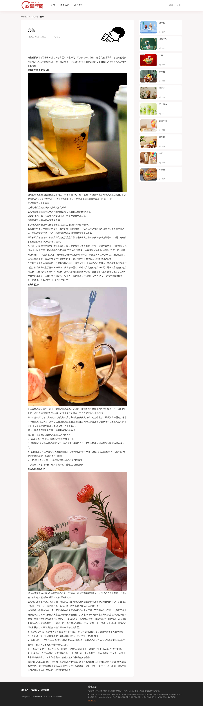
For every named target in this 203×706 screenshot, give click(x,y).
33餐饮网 (24, 17)
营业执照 (92, 701)
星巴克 (162, 88)
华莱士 (162, 55)
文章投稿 (45, 690)
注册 (178, 5)
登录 (171, 5)
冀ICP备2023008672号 (53, 697)
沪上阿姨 (163, 104)
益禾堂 (162, 23)
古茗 (161, 153)
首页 (53, 5)
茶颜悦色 (163, 39)
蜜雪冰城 (163, 121)
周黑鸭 (162, 72)
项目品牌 (64, 5)
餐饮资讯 (78, 5)
